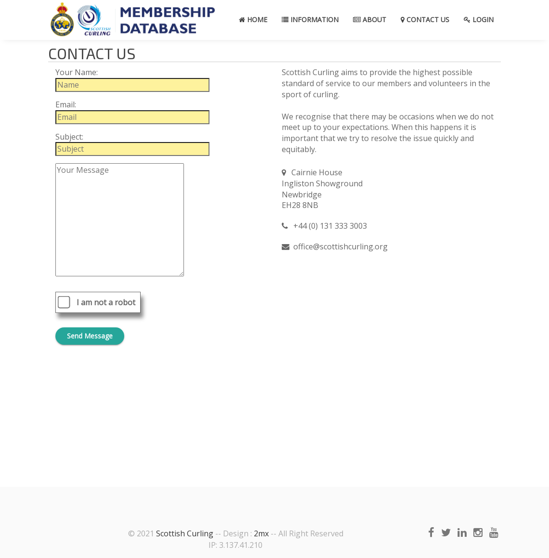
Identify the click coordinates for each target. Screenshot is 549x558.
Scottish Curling (184, 533)
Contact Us (425, 19)
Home (253, 19)
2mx (261, 533)
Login (479, 19)
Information (310, 19)
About (369, 19)
